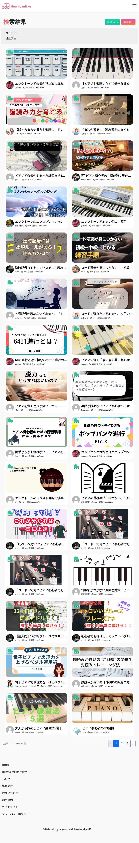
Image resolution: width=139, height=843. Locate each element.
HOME (6, 765)
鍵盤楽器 (11, 38)
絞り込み (112, 21)
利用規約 (7, 800)
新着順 (127, 21)
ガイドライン (10, 807)
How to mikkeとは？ (14, 772)
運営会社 (7, 786)
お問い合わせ (10, 793)
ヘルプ (6, 779)
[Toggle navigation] (134, 6)
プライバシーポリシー (15, 814)
